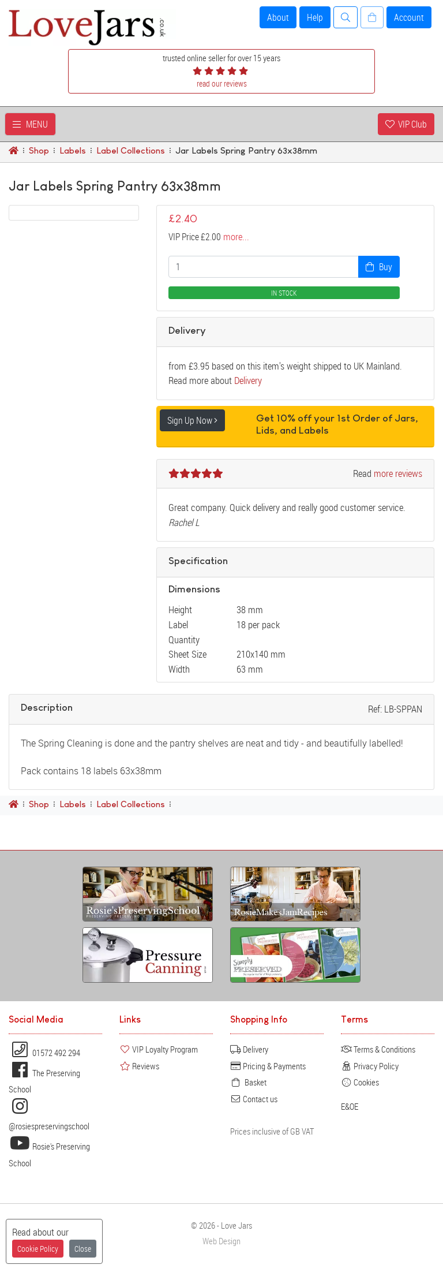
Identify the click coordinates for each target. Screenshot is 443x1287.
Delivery (248, 380)
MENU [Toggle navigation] (30, 124)
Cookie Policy (37, 1248)
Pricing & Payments (268, 1066)
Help (315, 17)
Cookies (360, 1082)
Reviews (139, 1066)
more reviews (398, 473)
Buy (379, 266)
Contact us (253, 1099)
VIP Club (406, 124)
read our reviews (222, 83)
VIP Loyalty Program (158, 1049)
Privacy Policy (370, 1066)
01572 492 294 (44, 1052)
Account (409, 17)
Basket (248, 1082)
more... (236, 236)
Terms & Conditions (378, 1049)
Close (82, 1248)
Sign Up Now (192, 420)
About (278, 17)
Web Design (221, 1241)
